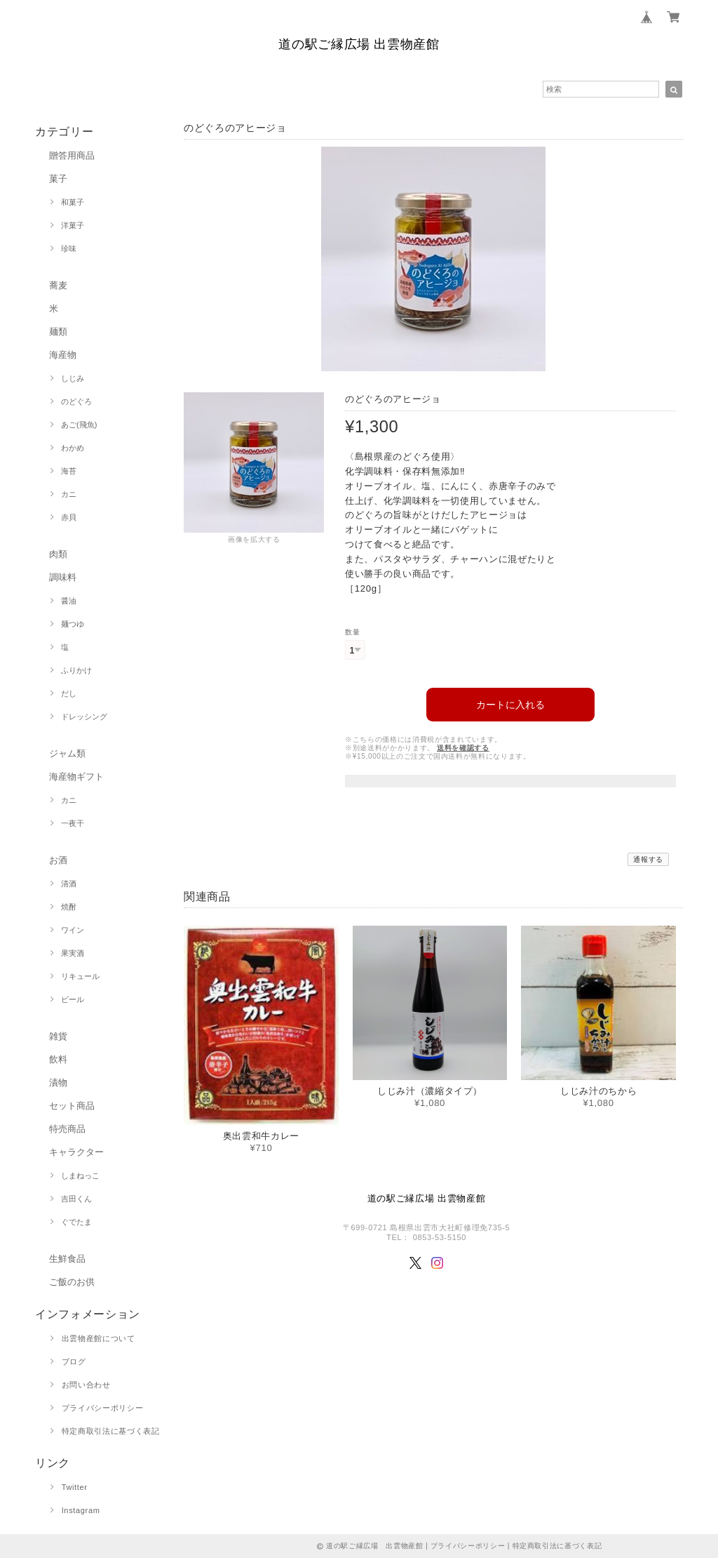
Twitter (75, 1487)
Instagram (81, 1510)
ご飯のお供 (72, 1282)
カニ (68, 494)
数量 (352, 632)
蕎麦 (58, 285)
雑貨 (58, 1036)
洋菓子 (72, 225)
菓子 (58, 178)
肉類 (58, 554)
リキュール (80, 976)
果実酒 (72, 953)
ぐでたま (76, 1222)
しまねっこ (80, 1175)
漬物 (58, 1082)
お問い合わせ (86, 1384)
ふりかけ (76, 670)
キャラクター (76, 1152)
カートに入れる (511, 701)
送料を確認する (463, 744)
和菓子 (72, 202)
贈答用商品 (72, 155)
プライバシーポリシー (103, 1408)
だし (68, 693)
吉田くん (76, 1198)
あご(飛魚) (79, 424)
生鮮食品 (67, 1258)
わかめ (72, 448)
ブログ (74, 1361)
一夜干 (72, 823)
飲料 (58, 1059)
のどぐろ (76, 401)
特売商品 (67, 1129)
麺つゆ (72, 624)
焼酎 (68, 907)
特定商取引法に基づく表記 (111, 1431)
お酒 (58, 860)
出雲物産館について (98, 1338)
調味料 (62, 577)
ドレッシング (84, 716)
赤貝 (68, 517)
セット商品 (72, 1105)
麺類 (58, 331)
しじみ (72, 378)
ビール (72, 999)
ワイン (72, 930)
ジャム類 (67, 753)
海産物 (62, 354)
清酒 (68, 883)
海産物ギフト (76, 776)
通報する (648, 856)
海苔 (68, 471)
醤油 (68, 601)
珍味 (68, 248)
